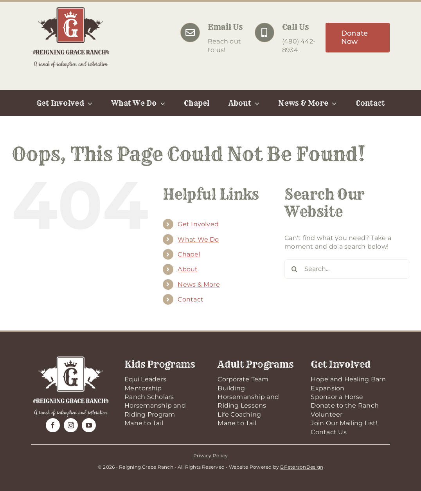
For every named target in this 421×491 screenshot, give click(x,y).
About (188, 269)
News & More (199, 284)
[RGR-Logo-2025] (70, 9)
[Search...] (346, 269)
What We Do (198, 239)
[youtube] (89, 425)
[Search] (294, 269)
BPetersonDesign (301, 467)
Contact (190, 299)
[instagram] (71, 425)
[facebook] (53, 425)
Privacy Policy (210, 456)
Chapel (189, 254)
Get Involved (198, 224)
